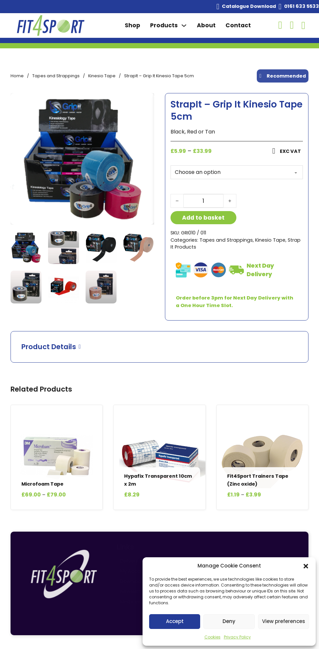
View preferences (283, 621)
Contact (238, 25)
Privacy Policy (237, 637)
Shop (132, 25)
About (206, 25)
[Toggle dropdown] (184, 25)
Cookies (212, 637)
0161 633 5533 (301, 6)
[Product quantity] (203, 201)
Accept (175, 621)
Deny (229, 621)
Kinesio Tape (102, 76)
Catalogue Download (249, 6)
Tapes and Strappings (56, 76)
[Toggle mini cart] (304, 25)
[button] (306, 566)
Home (17, 76)
